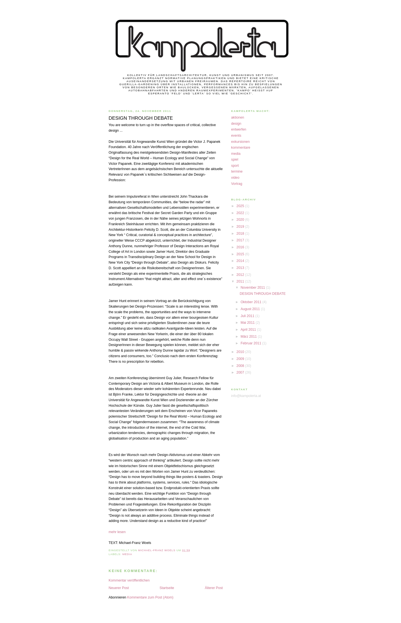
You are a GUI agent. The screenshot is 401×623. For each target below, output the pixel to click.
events (236, 136)
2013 (240, 268)
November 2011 (253, 288)
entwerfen (238, 129)
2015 (240, 254)
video (235, 178)
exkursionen (240, 142)
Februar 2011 (251, 343)
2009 (240, 359)
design (236, 124)
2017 (240, 240)
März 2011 (249, 337)
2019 (240, 227)
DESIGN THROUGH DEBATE (263, 294)
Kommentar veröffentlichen (129, 580)
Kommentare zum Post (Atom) (150, 597)
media (127, 554)
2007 (240, 372)
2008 (240, 366)
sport (235, 166)
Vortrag (236, 184)
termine (237, 171)
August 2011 (251, 309)
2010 (240, 352)
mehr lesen (117, 532)
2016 (240, 247)
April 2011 (249, 330)
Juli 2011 (248, 316)
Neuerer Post (119, 588)
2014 (240, 261)
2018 (240, 234)
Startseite (167, 588)
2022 (240, 213)
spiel (234, 159)
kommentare (240, 147)
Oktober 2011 (251, 302)
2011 (240, 281)
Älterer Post (214, 588)
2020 (240, 220)
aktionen (237, 117)
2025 (240, 206)
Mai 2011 (248, 323)
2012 (240, 275)
